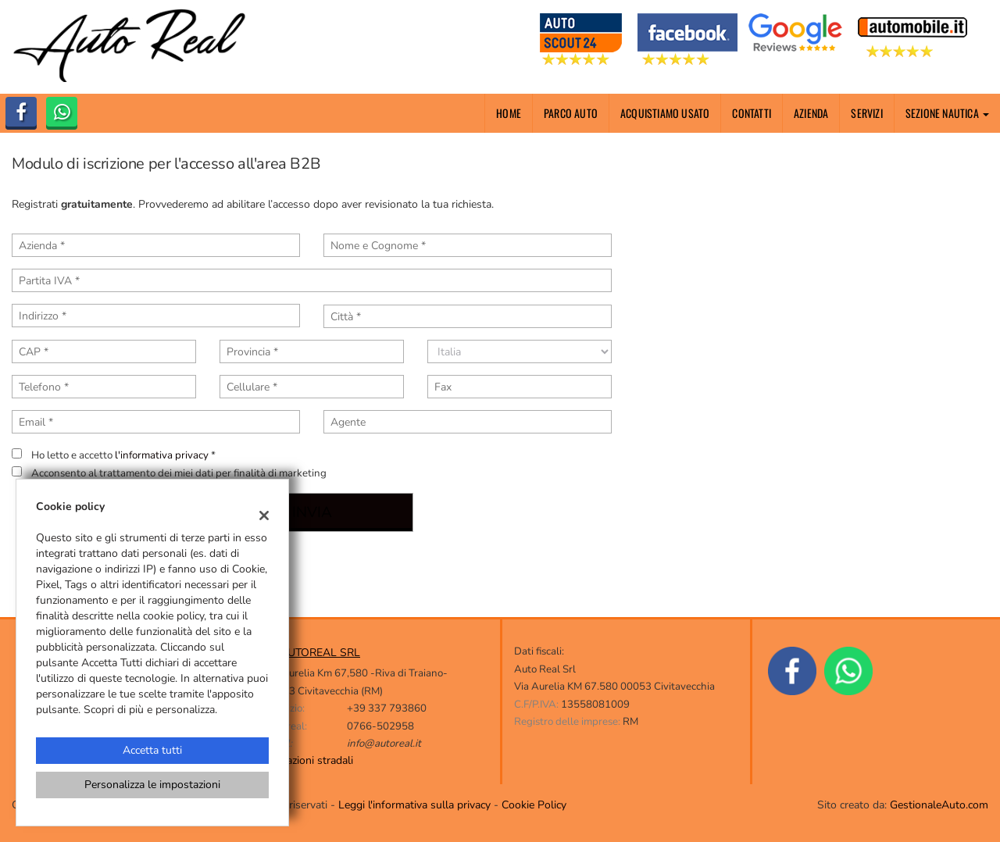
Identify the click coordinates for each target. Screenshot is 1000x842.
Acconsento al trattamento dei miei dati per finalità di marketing (179, 473)
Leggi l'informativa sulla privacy (414, 804)
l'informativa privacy (162, 455)
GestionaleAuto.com (939, 804)
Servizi (866, 113)
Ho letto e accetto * (123, 455)
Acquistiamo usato (664, 113)
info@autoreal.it (384, 744)
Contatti (751, 113)
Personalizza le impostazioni (152, 784)
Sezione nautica (947, 113)
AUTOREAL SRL (320, 652)
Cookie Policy (534, 804)
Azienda (811, 113)
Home (508, 113)
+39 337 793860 (387, 708)
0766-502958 (380, 726)
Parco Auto (571, 113)
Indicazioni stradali (308, 760)
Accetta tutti (152, 750)
